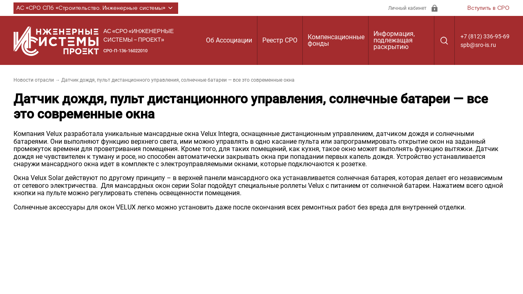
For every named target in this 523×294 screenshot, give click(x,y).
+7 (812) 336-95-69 (485, 36)
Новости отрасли (33, 80)
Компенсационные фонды (336, 40)
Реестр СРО (279, 40)
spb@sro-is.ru (478, 45)
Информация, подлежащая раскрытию (394, 40)
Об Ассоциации (229, 40)
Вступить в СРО (488, 8)
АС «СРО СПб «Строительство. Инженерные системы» (95, 8)
